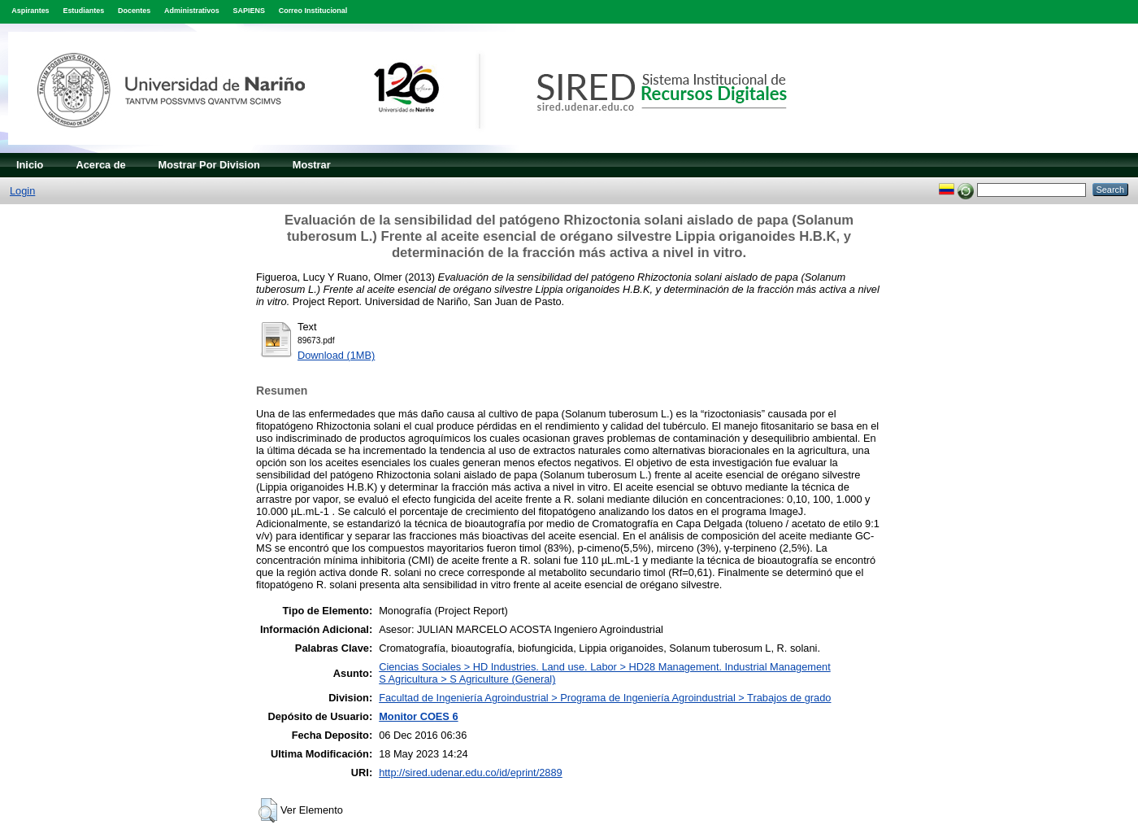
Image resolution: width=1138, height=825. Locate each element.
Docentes (134, 11)
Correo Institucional (313, 11)
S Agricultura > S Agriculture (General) (467, 679)
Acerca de (100, 165)
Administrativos (191, 11)
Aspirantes (30, 11)
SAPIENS (249, 11)
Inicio (29, 165)
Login (22, 191)
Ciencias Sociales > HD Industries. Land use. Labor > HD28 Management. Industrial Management (605, 667)
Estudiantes (83, 11)
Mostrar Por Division (209, 165)
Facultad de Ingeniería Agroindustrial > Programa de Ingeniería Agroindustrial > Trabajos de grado (605, 698)
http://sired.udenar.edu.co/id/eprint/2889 (470, 772)
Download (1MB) (336, 355)
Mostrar (312, 165)
